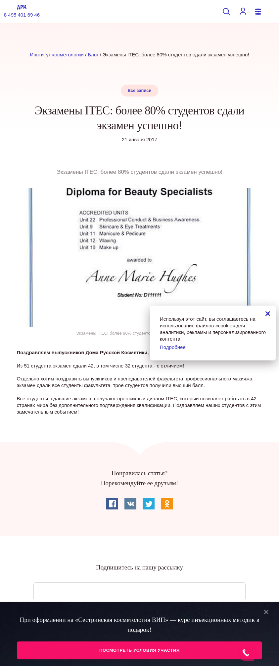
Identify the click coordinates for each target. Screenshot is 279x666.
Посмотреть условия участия (139, 650)
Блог (93, 54)
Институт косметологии (56, 54)
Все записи (139, 90)
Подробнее (173, 347)
